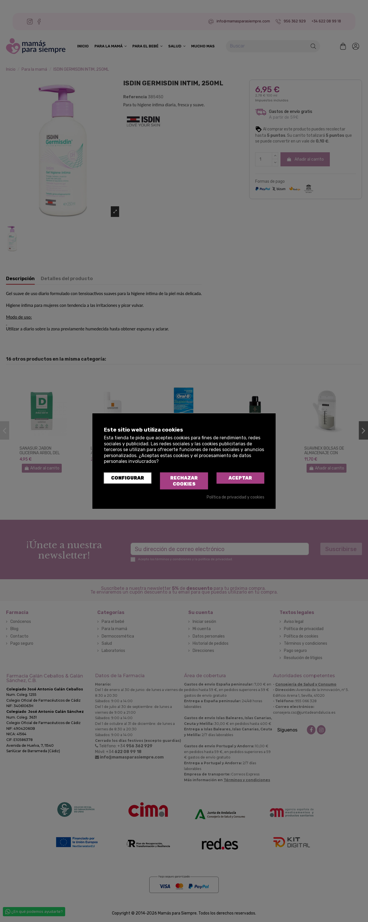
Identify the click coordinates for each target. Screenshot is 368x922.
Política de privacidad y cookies (235, 497)
